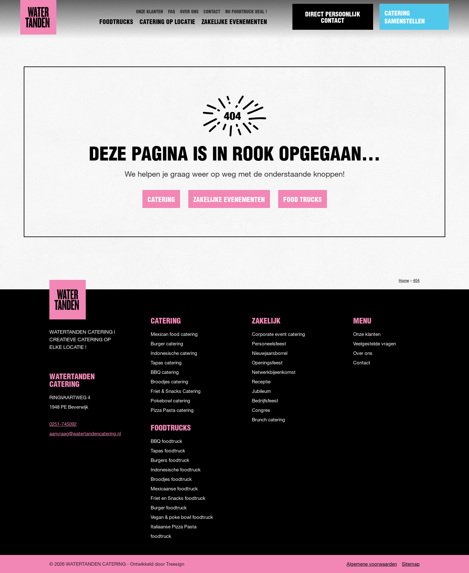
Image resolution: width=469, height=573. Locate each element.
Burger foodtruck (169, 507)
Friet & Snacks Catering (176, 391)
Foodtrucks (116, 23)
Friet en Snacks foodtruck (178, 498)
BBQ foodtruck (166, 441)
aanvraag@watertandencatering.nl (82, 433)
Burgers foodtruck (170, 460)
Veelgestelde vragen (374, 343)
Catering (161, 200)
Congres (261, 410)
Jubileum (261, 391)
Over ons (189, 12)
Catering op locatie (167, 23)
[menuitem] (149, 12)
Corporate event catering (278, 334)
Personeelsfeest (269, 343)
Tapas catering (166, 362)
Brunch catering (268, 419)
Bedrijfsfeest (265, 400)
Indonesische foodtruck (176, 469)
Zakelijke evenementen (234, 23)
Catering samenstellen (405, 18)
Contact (211, 12)
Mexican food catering (174, 334)
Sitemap (411, 564)
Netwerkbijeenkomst (274, 372)
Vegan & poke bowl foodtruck (182, 517)
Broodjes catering (169, 381)
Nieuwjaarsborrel (269, 353)
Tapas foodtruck (168, 450)
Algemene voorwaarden (372, 564)
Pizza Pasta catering (172, 410)
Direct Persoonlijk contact (332, 18)
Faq (171, 12)
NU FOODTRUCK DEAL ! (246, 12)
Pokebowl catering (170, 400)
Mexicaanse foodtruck (174, 488)
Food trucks (302, 200)
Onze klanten (149, 12)
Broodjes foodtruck (171, 479)
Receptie (261, 381)
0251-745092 (63, 424)
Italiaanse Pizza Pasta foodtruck (174, 531)
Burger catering (167, 343)
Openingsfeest (267, 362)
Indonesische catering (174, 353)
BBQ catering (165, 372)
